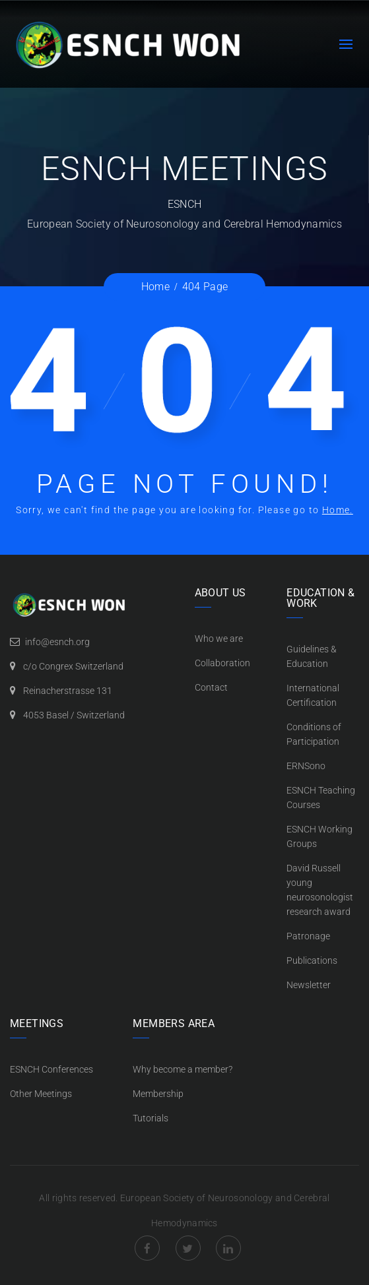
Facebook (147, 1248)
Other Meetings (41, 1093)
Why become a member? (182, 1069)
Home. (337, 510)
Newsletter (308, 985)
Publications (311, 960)
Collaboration (222, 663)
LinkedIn (228, 1248)
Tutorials (150, 1118)
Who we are (219, 638)
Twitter (188, 1248)
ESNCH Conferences (51, 1069)
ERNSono (305, 766)
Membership (158, 1093)
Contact (211, 687)
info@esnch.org (57, 642)
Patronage (308, 936)
